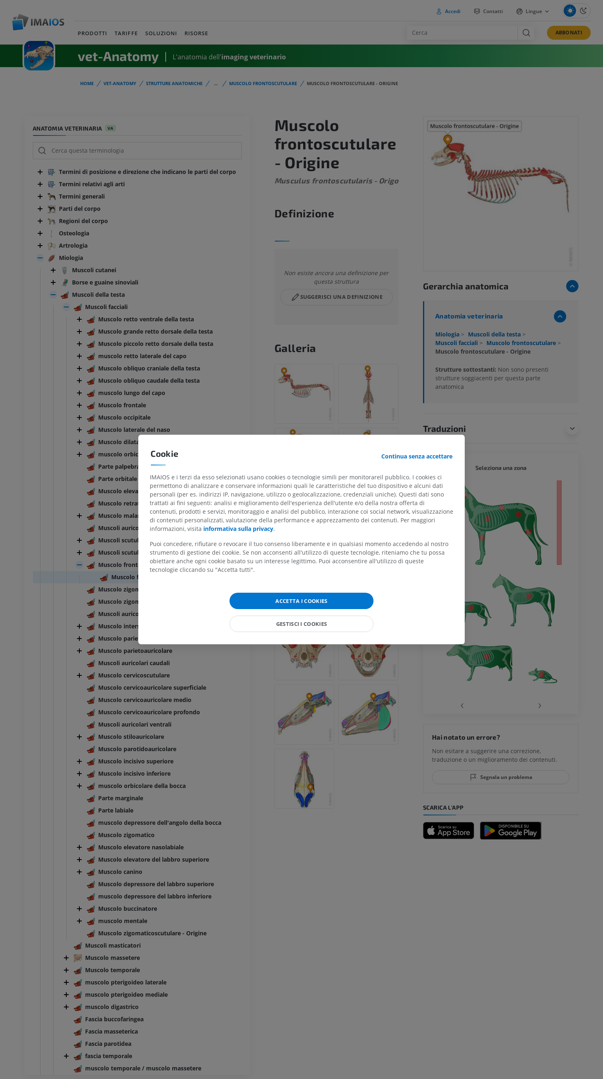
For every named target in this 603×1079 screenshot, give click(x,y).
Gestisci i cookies (301, 624)
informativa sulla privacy (238, 529)
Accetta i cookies (301, 601)
